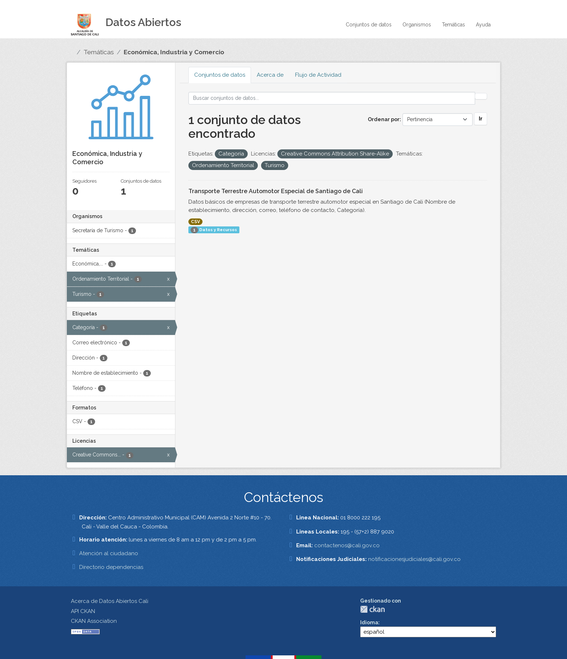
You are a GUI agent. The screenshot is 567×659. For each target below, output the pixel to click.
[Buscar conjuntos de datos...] (332, 98)
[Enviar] (481, 96)
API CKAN (83, 611)
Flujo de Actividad (318, 75)
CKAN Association (94, 621)
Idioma (369, 622)
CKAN (372, 609)
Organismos (416, 24)
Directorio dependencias (111, 567)
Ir (480, 119)
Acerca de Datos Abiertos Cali (109, 601)
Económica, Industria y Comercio (174, 52)
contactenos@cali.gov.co (347, 545)
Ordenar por (384, 119)
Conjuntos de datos (369, 24)
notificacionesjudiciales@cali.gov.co (414, 559)
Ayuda (483, 24)
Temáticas (453, 24)
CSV (195, 221)
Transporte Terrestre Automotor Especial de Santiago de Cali (275, 191)
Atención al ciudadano (108, 553)
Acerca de (270, 75)
